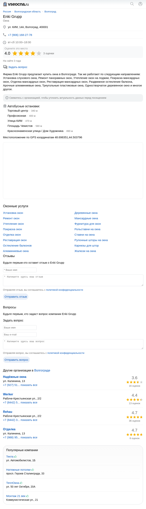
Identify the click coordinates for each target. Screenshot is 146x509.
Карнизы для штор (87, 245)
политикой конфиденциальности (64, 289)
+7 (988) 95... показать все (20, 437)
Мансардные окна (86, 218)
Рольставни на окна (88, 229)
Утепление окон (13, 223)
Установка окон (13, 212)
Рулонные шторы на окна (91, 240)
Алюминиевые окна (16, 251)
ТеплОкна (12, 482)
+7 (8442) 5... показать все (20, 402)
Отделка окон (12, 234)
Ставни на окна (85, 234)
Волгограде (42, 370)
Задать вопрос (15, 67)
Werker (8, 394)
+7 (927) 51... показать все (20, 384)
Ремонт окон (11, 218)
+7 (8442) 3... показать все (20, 419)
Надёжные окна (14, 376)
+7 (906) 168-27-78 (20, 34)
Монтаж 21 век (15, 496)
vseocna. (16, 4)
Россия (7, 11)
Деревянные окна (86, 212)
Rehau (7, 411)
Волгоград (50, 11)
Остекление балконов (17, 245)
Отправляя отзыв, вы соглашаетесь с (43, 289)
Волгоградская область (27, 11)
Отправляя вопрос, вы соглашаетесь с (43, 353)
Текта (9, 456)
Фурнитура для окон (88, 223)
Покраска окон (12, 229)
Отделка (9, 429)
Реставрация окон (15, 240)
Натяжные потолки (18, 469)
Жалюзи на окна (85, 251)
